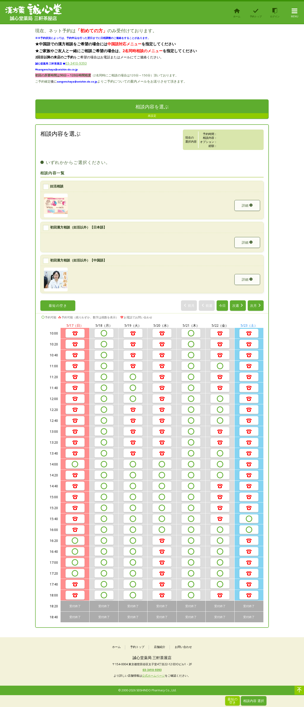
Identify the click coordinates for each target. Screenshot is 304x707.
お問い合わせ (183, 647)
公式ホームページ (153, 676)
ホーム (116, 647)
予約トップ (137, 647)
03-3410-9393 (76, 63)
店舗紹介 (159, 647)
